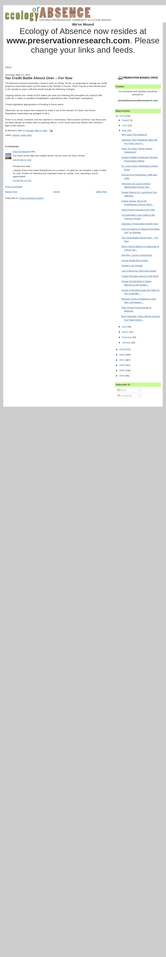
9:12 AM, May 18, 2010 (22, 180)
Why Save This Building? (134, 134)
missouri (16, 135)
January (126, 342)
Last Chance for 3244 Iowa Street (139, 271)
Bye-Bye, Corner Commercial (137, 255)
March (125, 332)
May (124, 130)
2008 (122, 354)
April (124, 326)
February (127, 337)
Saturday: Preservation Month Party (140, 223)
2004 (122, 375)
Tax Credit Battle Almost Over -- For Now (38, 78)
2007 (122, 360)
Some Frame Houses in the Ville (138, 209)
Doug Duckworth (21, 151)
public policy (26, 135)
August (126, 120)
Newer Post (11, 191)
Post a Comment (13, 186)
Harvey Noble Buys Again (135, 260)
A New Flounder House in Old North (140, 276)
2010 (122, 116)
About (8, 67)
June (125, 125)
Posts (122, 390)
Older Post (101, 191)
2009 (122, 349)
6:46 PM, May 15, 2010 (22, 160)
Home (56, 191)
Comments (125, 395)
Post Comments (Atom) (31, 198)
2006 (122, 365)
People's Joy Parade (132, 265)
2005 (122, 370)
